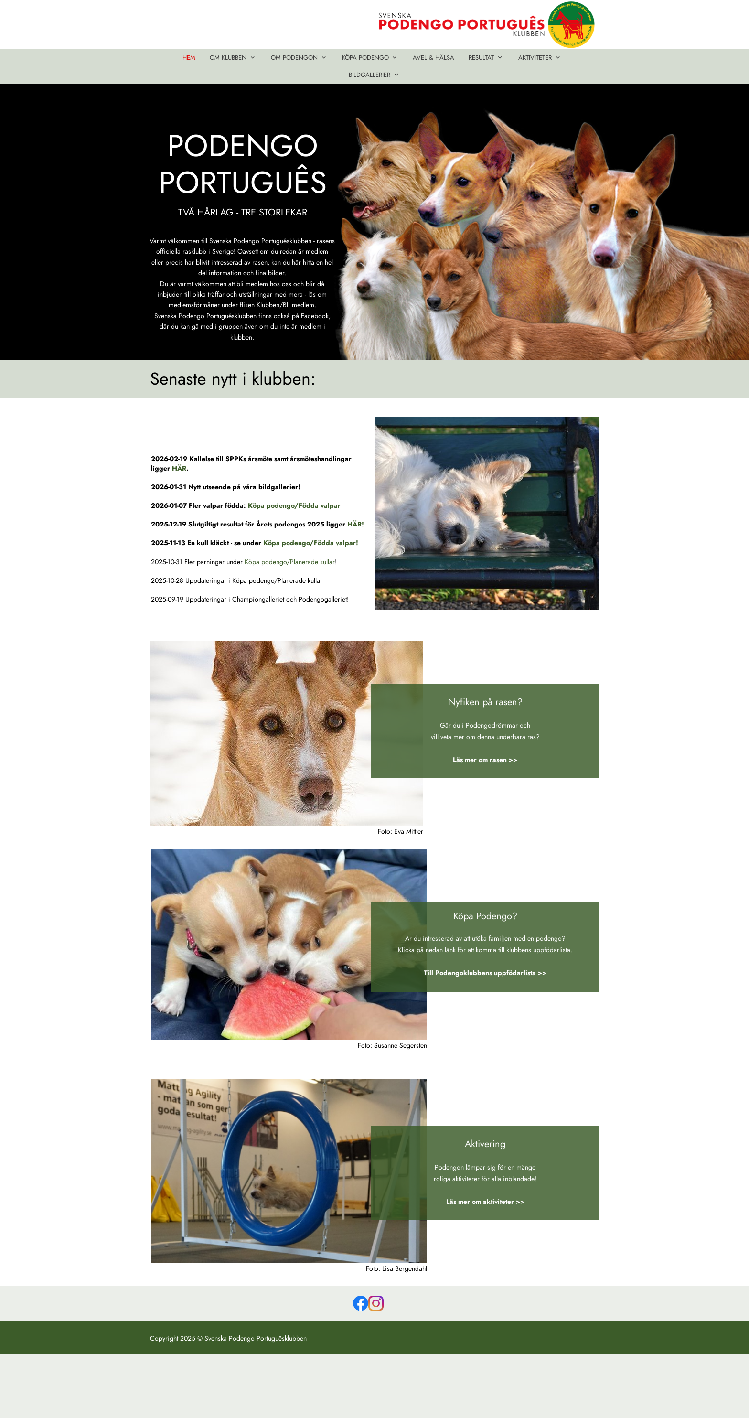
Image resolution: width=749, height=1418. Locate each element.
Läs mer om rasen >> (485, 759)
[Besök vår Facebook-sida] (360, 1303)
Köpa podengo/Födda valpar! (310, 543)
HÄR (179, 468)
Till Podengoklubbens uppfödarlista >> (485, 973)
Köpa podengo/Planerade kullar (290, 562)
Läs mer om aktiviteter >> (485, 1201)
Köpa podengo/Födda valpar (294, 505)
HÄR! (355, 524)
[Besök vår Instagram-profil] (376, 1303)
